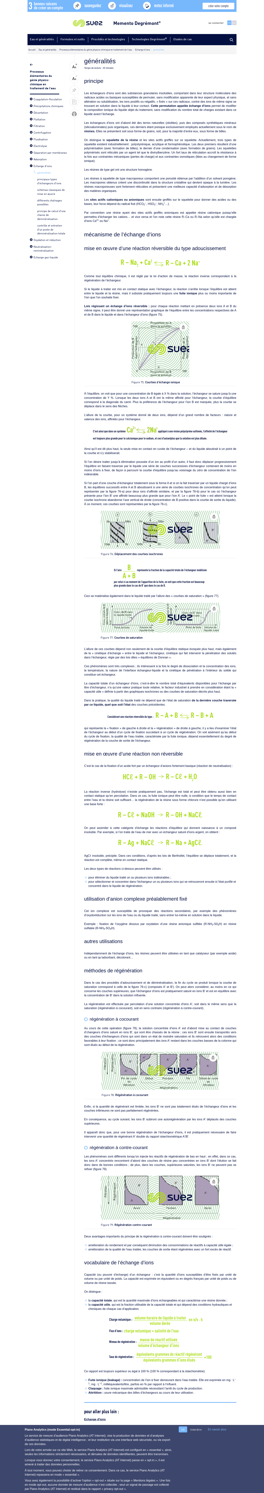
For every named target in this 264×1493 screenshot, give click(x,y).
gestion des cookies (144, 1458)
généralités (44, 172)
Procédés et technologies (108, 39)
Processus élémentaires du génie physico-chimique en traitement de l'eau (43, 79)
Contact (106, 1458)
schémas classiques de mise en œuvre (51, 191)
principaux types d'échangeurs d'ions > (210, 1435)
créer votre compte (218, 5)
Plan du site (63, 1458)
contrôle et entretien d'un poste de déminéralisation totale (51, 229)
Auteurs (122, 1458)
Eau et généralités (42, 39)
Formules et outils (72, 39)
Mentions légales (86, 1458)
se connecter (216, 23)
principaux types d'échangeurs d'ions (49, 181)
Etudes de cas (182, 39)
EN (234, 22)
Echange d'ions (95, 1419)
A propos (32, 1458)
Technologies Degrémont (149, 39)
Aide (47, 1458)
